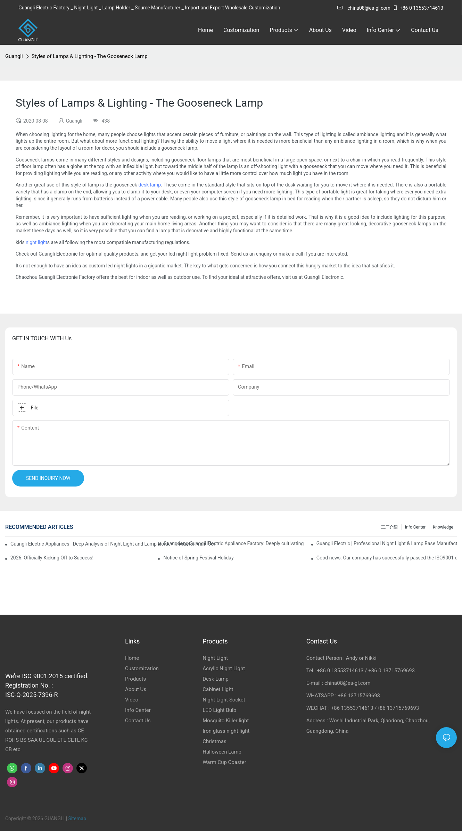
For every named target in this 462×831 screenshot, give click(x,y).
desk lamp (150, 185)
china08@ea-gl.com (363, 8)
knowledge (443, 527)
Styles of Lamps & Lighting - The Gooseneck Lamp (90, 56)
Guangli (14, 56)
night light (36, 242)
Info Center (415, 527)
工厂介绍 (389, 527)
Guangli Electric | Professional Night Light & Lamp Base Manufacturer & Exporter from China (386, 543)
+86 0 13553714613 (418, 8)
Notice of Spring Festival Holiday (198, 557)
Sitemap (77, 818)
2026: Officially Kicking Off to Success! (51, 557)
